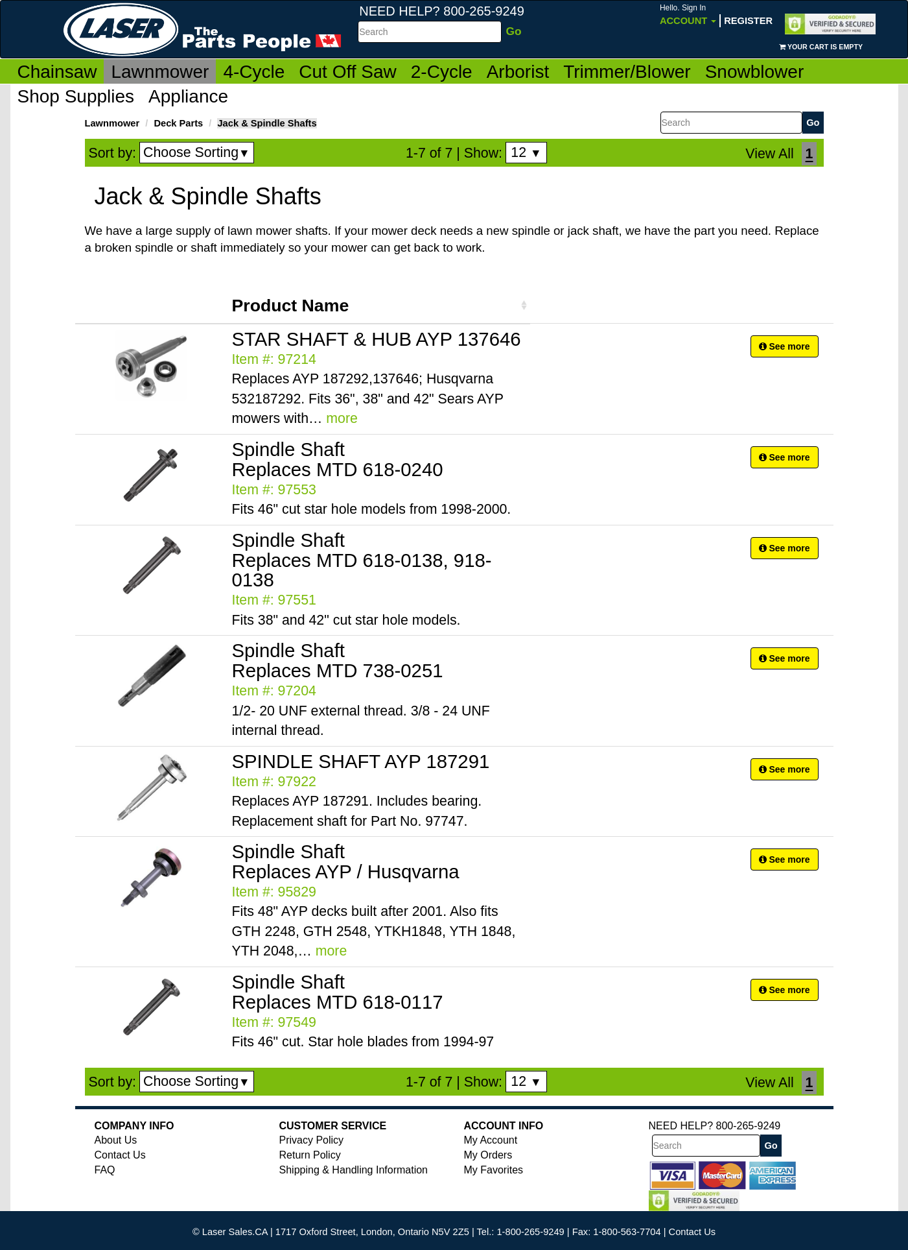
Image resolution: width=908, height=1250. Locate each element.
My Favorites (494, 1169)
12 (526, 152)
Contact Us (120, 1154)
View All (769, 154)
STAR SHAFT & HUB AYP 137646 (376, 339)
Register (748, 21)
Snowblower (754, 72)
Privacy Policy (311, 1140)
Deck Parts (178, 123)
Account (688, 14)
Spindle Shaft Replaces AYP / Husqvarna (346, 861)
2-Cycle (441, 72)
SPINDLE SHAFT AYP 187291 (361, 761)
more (342, 418)
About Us (116, 1140)
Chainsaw (57, 72)
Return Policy (310, 1154)
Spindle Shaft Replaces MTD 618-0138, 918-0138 (362, 560)
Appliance (188, 96)
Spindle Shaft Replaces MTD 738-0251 (337, 660)
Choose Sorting (196, 152)
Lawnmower (160, 72)
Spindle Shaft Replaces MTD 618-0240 (337, 459)
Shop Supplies (76, 96)
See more (784, 346)
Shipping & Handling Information (353, 1169)
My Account (491, 1140)
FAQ (105, 1169)
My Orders (488, 1154)
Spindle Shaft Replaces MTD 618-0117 (337, 992)
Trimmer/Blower (627, 72)
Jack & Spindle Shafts (266, 123)
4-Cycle (254, 72)
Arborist (518, 72)
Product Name (290, 305)
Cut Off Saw (347, 72)
